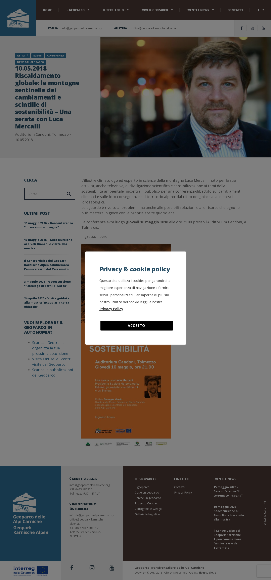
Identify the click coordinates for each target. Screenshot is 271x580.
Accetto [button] (136, 325)
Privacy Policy (111, 309)
